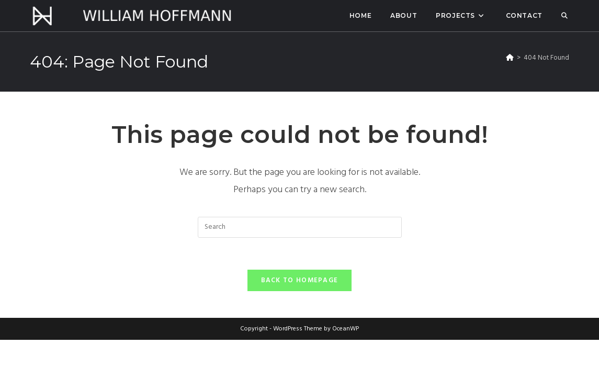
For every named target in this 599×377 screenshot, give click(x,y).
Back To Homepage (299, 280)
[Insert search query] (300, 227)
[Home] (510, 57)
